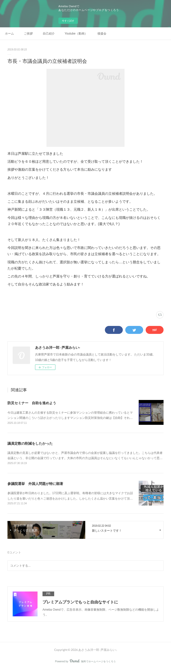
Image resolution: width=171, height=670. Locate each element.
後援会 (101, 33)
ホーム (9, 33)
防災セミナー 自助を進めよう (31, 403)
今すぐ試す (68, 20)
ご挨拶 (28, 33)
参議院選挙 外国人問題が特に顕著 (35, 484)
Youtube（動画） (76, 33)
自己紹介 (49, 33)
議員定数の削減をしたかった (30, 443)
